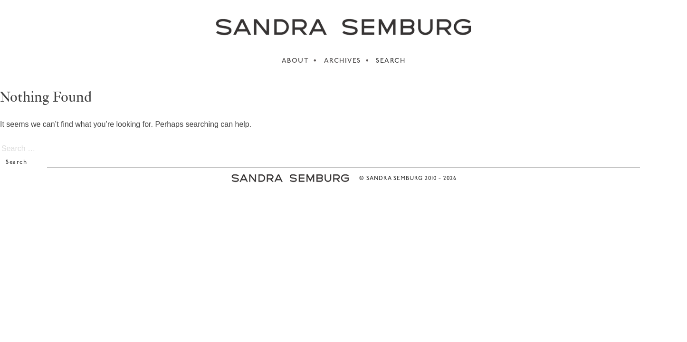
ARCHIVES (342, 61)
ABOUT (295, 61)
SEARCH (390, 61)
